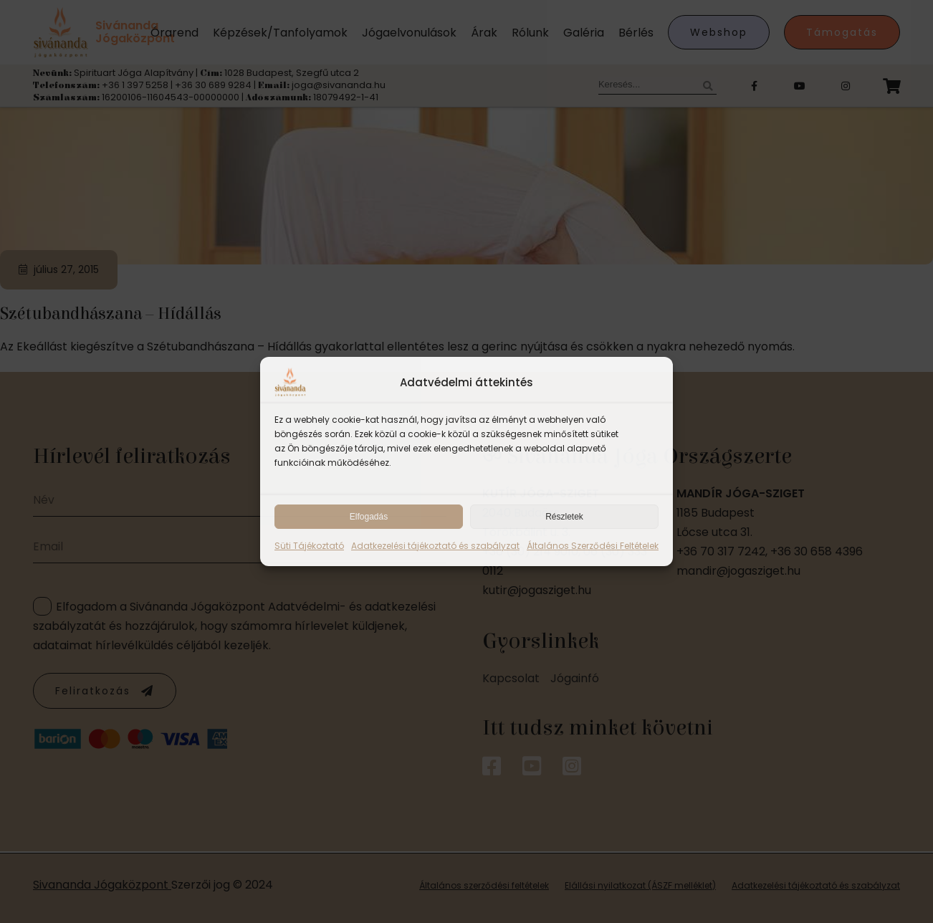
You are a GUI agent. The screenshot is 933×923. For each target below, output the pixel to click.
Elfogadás (369, 517)
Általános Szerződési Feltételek (593, 546)
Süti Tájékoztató (309, 546)
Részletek (564, 517)
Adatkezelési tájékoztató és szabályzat (435, 546)
